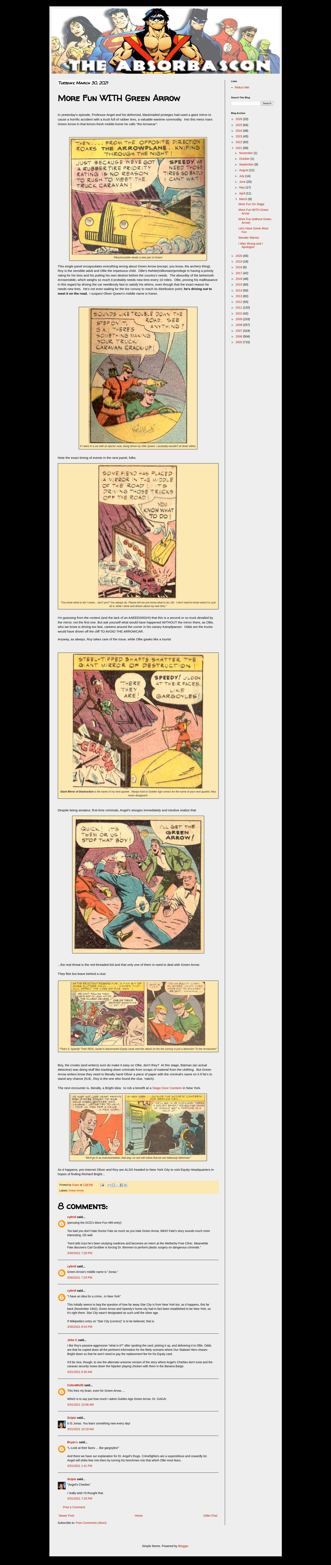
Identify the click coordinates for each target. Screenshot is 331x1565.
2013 (239, 296)
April (242, 193)
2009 (239, 319)
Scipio (71, 1417)
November (246, 153)
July (242, 176)
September (246, 164)
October (245, 158)
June (242, 181)
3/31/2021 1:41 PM (79, 1465)
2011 (239, 307)
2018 (239, 267)
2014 (239, 290)
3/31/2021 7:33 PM (79, 1498)
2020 (239, 255)
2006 (239, 336)
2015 (239, 284)
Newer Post (66, 1515)
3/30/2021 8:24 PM (79, 1326)
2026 (239, 119)
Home (138, 1515)
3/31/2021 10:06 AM (80, 1404)
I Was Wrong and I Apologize (250, 245)
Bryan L (72, 1442)
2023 (239, 136)
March (243, 199)
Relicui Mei (242, 87)
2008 (239, 325)
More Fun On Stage (251, 204)
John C (72, 1340)
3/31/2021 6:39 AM (79, 1372)
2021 (239, 148)
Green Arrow (76, 1190)
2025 (239, 125)
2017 (239, 273)
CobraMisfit (75, 1385)
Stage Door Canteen (167, 1088)
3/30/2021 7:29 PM (79, 1277)
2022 (239, 142)
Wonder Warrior (248, 237)
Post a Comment (74, 1507)
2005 (239, 342)
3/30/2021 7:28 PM (79, 1253)
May (242, 187)
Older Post (210, 1515)
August (244, 170)
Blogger (183, 1546)
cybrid (71, 1217)
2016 (239, 278)
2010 (239, 313)
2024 (239, 130)
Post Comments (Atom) (91, 1522)
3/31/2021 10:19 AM (80, 1429)
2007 (239, 330)
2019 (239, 261)
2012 (239, 302)
